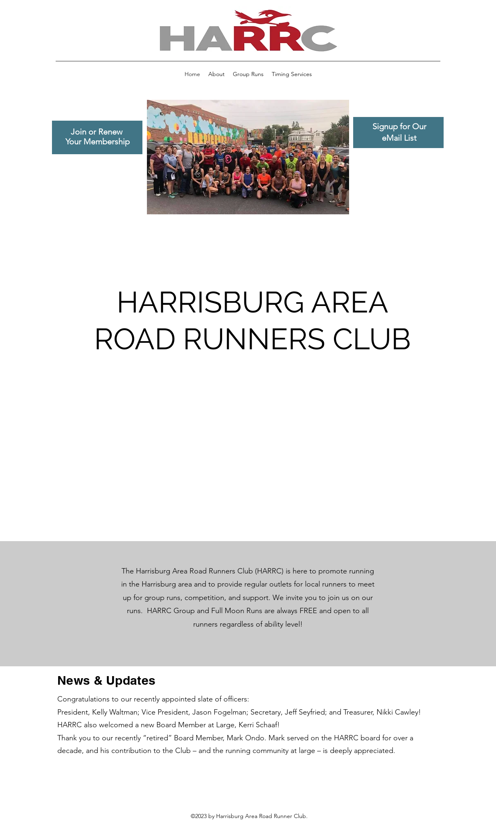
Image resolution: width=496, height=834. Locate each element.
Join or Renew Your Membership (97, 136)
